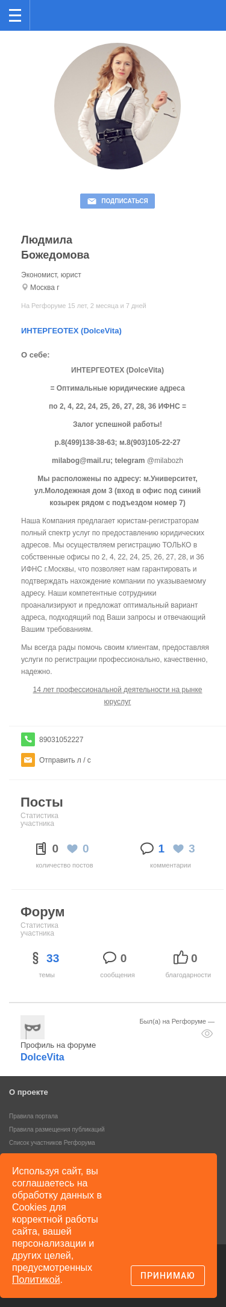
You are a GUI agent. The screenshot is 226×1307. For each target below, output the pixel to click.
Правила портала (33, 1116)
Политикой (36, 1279)
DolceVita (42, 1057)
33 (52, 958)
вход (201, 6)
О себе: (35, 354)
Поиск (177, 14)
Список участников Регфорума (52, 1142)
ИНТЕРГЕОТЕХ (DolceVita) (71, 330)
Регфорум (49, 14)
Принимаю (167, 1275)
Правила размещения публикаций (57, 1129)
